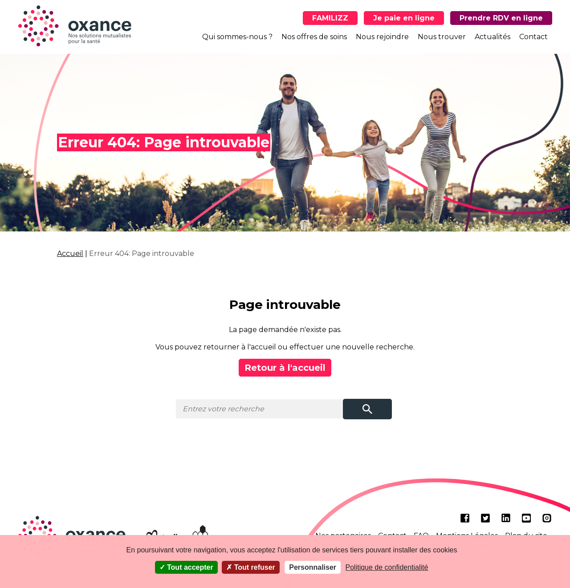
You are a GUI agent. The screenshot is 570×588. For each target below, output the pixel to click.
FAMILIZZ (330, 18)
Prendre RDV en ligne (501, 18)
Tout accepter (186, 567)
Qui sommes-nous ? (237, 36)
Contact (533, 36)
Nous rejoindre (382, 36)
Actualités (492, 36)
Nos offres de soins (314, 36)
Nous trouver (442, 36)
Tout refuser (250, 567)
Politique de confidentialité (387, 567)
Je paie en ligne (404, 18)
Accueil (70, 253)
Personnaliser (312, 567)
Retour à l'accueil (285, 367)
